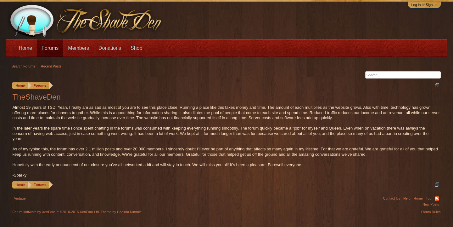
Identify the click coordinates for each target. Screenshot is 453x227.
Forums (50, 48)
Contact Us (391, 198)
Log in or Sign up (424, 5)
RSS (437, 198)
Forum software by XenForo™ (56, 212)
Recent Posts (51, 66)
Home (25, 48)
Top (429, 198)
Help (407, 198)
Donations (109, 48)
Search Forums (23, 66)
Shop (136, 48)
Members (78, 48)
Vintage (19, 198)
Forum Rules (431, 212)
